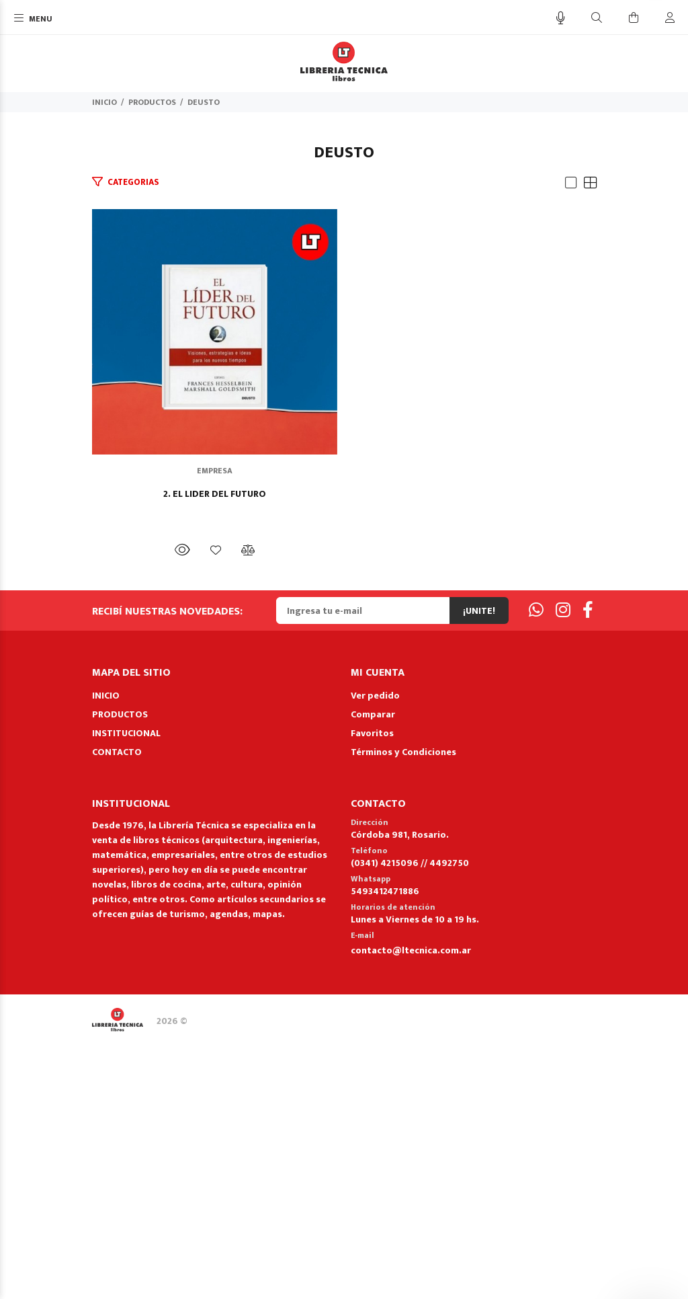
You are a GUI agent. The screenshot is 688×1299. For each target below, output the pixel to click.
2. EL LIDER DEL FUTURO (344, 753)
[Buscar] (597, 18)
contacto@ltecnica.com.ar (411, 1209)
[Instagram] (563, 869)
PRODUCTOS (152, 102)
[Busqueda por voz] (560, 18)
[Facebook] (588, 869)
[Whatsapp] (536, 869)
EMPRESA (344, 729)
